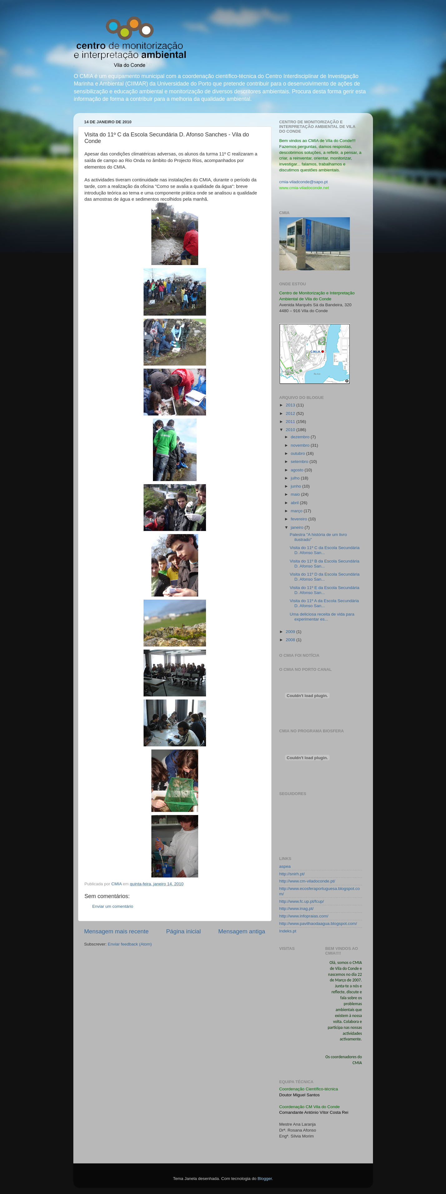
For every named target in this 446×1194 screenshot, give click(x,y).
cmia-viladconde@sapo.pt (303, 181)
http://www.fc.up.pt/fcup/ (301, 901)
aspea (285, 866)
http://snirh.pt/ (292, 874)
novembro (301, 445)
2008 (291, 639)
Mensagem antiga (241, 931)
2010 (291, 429)
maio (296, 494)
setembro (300, 461)
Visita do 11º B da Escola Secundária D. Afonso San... (324, 563)
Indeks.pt (288, 931)
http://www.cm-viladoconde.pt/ (307, 881)
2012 (291, 413)
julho (296, 478)
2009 (291, 631)
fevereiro (299, 519)
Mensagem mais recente (116, 931)
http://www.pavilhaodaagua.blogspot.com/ (318, 923)
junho (296, 486)
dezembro (301, 437)
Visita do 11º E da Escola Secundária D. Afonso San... (324, 590)
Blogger (264, 1178)
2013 (291, 405)
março (297, 511)
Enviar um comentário (112, 906)
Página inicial (183, 931)
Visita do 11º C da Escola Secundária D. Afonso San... (325, 550)
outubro (298, 453)
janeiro (298, 527)
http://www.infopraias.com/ (304, 916)
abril (295, 502)
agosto (298, 470)
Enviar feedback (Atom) (130, 944)
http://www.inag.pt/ (296, 908)
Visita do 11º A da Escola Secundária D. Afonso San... (324, 603)
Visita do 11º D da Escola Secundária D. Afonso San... (325, 577)
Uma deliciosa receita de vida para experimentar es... (322, 617)
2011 (291, 421)
